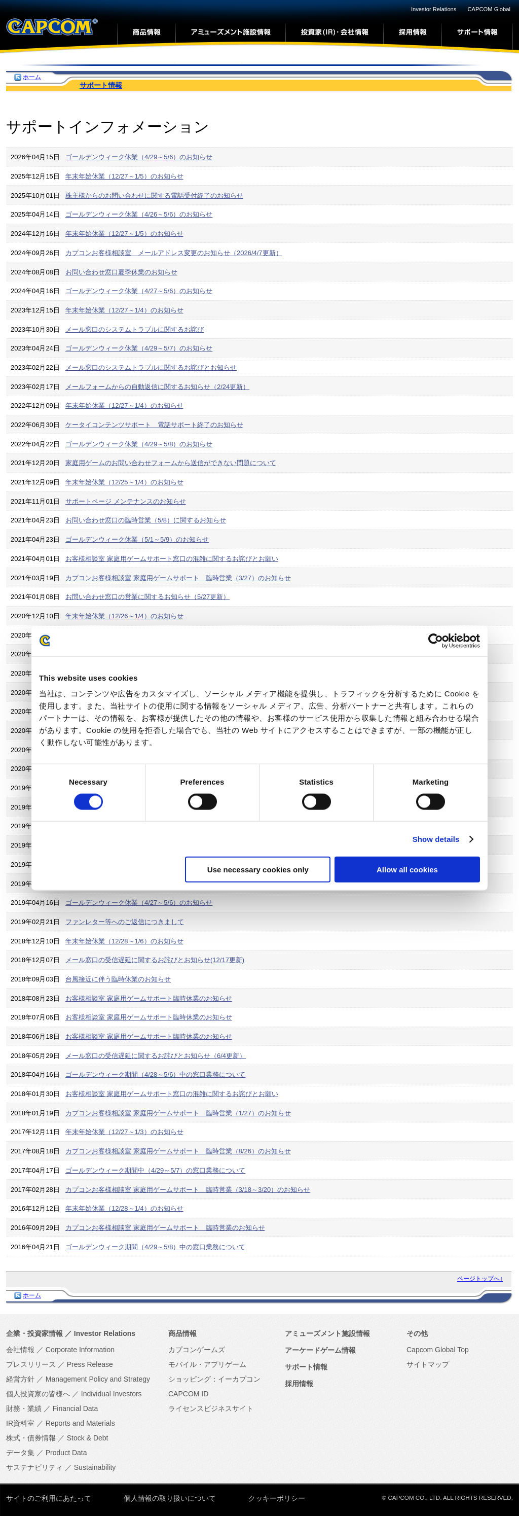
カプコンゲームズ (196, 1350)
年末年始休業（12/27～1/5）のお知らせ (124, 176)
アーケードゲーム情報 (320, 1350)
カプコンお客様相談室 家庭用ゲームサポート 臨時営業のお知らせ (165, 1227)
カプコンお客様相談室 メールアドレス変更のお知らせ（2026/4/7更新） (173, 253)
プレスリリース (31, 1364)
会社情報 (20, 1350)
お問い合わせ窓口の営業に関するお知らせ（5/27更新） (147, 597)
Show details (436, 838)
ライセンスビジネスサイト (210, 1408)
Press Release (90, 1364)
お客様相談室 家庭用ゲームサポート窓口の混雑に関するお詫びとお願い (171, 558)
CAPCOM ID (188, 1394)
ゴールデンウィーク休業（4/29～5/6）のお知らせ (138, 157)
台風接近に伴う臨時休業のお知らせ (118, 979)
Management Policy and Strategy (98, 1379)
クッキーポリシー (276, 1498)
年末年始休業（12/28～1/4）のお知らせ (124, 1208)
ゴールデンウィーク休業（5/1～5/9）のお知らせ (137, 539)
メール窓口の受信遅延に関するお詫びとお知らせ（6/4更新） (155, 1056)
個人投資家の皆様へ (38, 1394)
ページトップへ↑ (480, 1278)
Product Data (66, 1453)
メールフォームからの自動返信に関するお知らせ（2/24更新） (157, 387)
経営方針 (20, 1379)
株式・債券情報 (31, 1438)
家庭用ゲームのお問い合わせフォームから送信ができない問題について (170, 463)
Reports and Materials (80, 1423)
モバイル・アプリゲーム (207, 1364)
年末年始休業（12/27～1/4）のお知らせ (124, 310)
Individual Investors (111, 1394)
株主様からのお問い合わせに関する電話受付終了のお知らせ (154, 195)
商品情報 (182, 1333)
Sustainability (95, 1467)
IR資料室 (20, 1423)
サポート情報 (101, 85)
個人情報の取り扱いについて (170, 1498)
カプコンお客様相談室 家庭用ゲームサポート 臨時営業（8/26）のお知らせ (178, 1151)
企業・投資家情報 (34, 1333)
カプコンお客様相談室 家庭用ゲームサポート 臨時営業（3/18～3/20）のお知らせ (187, 1189)
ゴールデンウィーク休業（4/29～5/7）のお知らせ (138, 348)
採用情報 (299, 1384)
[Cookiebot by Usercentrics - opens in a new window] (435, 640)
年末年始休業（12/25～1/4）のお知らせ (124, 482)
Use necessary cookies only (258, 869)
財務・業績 (24, 1408)
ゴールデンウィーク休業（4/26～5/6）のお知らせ (138, 214)
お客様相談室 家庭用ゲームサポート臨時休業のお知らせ (148, 998)
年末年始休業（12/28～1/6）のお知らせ (124, 941)
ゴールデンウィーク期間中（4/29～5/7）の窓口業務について (155, 1170)
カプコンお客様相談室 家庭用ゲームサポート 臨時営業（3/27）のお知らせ (178, 578)
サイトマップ (427, 1364)
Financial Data (75, 1408)
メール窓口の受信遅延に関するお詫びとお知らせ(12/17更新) (154, 960)
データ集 (20, 1453)
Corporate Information (80, 1350)
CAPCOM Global (488, 9)
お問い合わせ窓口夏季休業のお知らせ (121, 272)
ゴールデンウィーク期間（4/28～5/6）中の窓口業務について (155, 1074)
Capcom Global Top (437, 1350)
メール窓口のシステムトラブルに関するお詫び (134, 329)
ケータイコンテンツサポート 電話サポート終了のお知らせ (154, 425)
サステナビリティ (34, 1467)
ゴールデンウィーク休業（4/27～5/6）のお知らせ (138, 291)
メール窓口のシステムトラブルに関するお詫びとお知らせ (151, 367)
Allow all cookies (407, 869)
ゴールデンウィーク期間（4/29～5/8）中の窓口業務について (155, 1247)
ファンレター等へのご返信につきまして (124, 922)
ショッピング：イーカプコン (214, 1379)
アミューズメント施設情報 (327, 1333)
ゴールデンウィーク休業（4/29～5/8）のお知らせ (138, 444)
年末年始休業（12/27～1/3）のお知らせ (124, 1132)
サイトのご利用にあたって (48, 1498)
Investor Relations (434, 9)
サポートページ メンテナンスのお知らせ (125, 501)
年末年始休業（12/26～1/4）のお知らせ (124, 616)
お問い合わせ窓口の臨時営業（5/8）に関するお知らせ (145, 520)
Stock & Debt (87, 1438)
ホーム (32, 77)
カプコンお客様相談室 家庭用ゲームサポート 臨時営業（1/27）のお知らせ (178, 1113)
